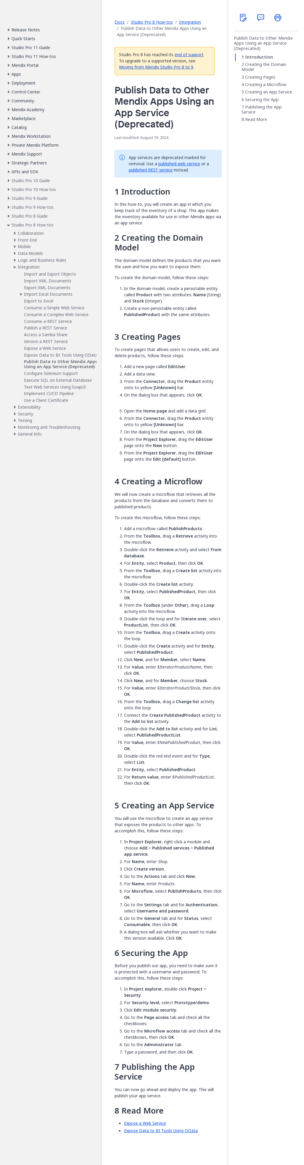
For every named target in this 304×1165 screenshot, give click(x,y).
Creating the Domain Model (264, 67)
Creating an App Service (268, 92)
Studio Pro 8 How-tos (152, 22)
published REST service (151, 170)
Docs (120, 22)
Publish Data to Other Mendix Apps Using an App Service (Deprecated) (263, 43)
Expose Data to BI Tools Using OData (161, 1130)
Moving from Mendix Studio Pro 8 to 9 (156, 67)
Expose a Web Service (145, 1123)
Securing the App (262, 99)
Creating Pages (260, 77)
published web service (179, 164)
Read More (256, 120)
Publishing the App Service (262, 109)
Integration (190, 22)
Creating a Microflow (265, 84)
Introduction (259, 57)
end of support (189, 54)
